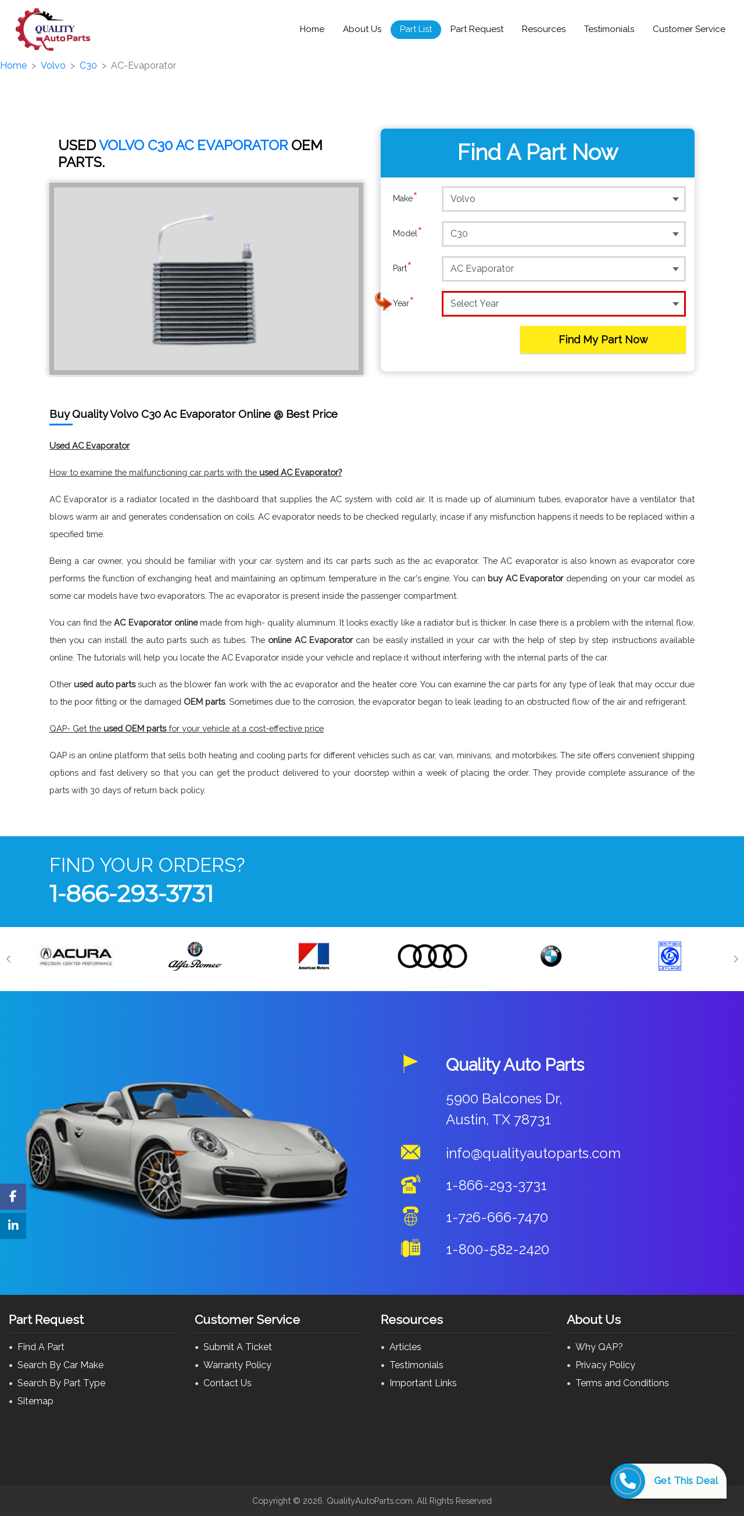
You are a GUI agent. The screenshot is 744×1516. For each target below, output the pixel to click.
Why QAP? (599, 1346)
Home (312, 29)
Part (402, 268)
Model (408, 233)
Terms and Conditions (622, 1383)
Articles (405, 1346)
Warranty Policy (237, 1365)
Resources (544, 29)
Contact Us (227, 1383)
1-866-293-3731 (131, 893)
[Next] (735, 959)
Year (403, 303)
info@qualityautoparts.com (533, 1153)
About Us (362, 29)
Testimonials (609, 29)
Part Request (476, 29)
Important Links (423, 1383)
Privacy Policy (605, 1365)
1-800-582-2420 (497, 1249)
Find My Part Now (603, 339)
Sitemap (35, 1401)
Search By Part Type (61, 1383)
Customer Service (689, 29)
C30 (88, 65)
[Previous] (9, 959)
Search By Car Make (60, 1365)
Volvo (53, 65)
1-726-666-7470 (497, 1217)
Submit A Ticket (237, 1346)
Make (405, 198)
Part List (416, 29)
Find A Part (41, 1346)
